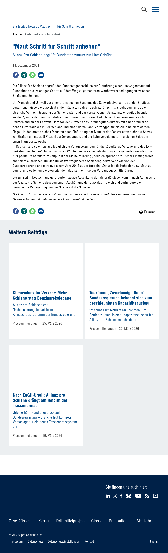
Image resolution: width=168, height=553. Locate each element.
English (154, 542)
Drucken (150, 212)
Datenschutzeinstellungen (64, 541)
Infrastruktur (56, 34)
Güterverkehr (34, 34)
